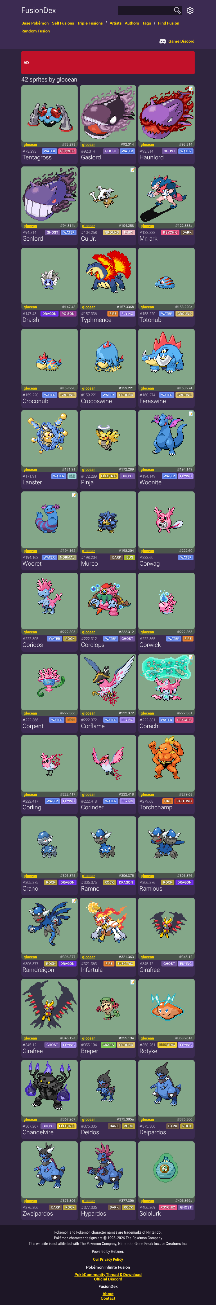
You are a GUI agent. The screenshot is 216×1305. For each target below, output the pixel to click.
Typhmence (96, 319)
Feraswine (153, 401)
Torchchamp (156, 807)
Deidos (90, 1132)
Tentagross (36, 157)
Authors (132, 23)
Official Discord (108, 1279)
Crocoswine (96, 401)
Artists (116, 23)
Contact (108, 1298)
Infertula (92, 969)
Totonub (150, 319)
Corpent (33, 726)
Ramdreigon (38, 969)
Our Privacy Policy (108, 1259)
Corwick (150, 644)
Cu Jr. (88, 238)
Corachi (150, 726)
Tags (146, 23)
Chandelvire (37, 1132)
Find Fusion (168, 23)
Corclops (92, 644)
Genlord (32, 238)
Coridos (32, 644)
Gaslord (91, 157)
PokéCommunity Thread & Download (108, 1274)
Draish (30, 319)
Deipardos (153, 1132)
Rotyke (148, 1050)
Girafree (150, 969)
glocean (30, 144)
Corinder (92, 807)
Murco (89, 563)
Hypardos (93, 1213)
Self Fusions (63, 23)
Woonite (150, 482)
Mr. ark (148, 238)
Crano (30, 888)
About (108, 1293)
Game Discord (177, 41)
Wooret (32, 563)
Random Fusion (35, 31)
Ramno (90, 888)
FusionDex (38, 10)
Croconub (35, 401)
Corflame (93, 726)
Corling (31, 807)
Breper (89, 1050)
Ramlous (151, 888)
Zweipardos (37, 1213)
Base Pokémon (35, 23)
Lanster (32, 482)
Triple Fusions (90, 23)
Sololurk (150, 1213)
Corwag (150, 563)
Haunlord (152, 157)
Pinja (87, 482)
